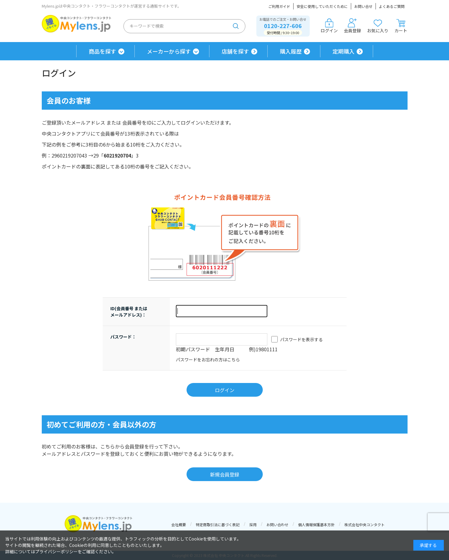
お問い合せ (363, 6)
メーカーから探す (169, 51)
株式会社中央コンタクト (364, 524)
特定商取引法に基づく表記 (218, 524)
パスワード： (123, 337)
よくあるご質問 (391, 6)
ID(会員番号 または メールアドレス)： (128, 311)
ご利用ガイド (279, 6)
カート (400, 26)
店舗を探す (235, 51)
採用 (253, 524)
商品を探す (102, 51)
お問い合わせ (277, 524)
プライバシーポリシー (56, 551)
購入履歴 (291, 51)
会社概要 (178, 524)
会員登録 (352, 26)
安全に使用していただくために (322, 6)
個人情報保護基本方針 (316, 524)
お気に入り (377, 26)
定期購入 (344, 51)
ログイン (329, 26)
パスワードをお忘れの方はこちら (208, 359)
